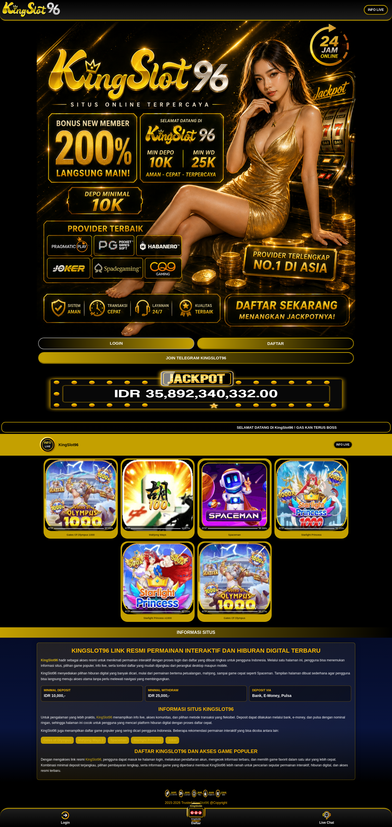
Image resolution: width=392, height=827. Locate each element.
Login (65, 818)
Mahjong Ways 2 (91, 740)
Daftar (196, 818)
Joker (172, 740)
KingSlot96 (104, 717)
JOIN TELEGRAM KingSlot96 (196, 358)
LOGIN (116, 343)
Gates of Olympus (57, 740)
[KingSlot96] (31, 10)
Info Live (343, 444)
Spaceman (118, 740)
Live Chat (326, 818)
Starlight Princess (147, 740)
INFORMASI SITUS (196, 632)
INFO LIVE (376, 10)
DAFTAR (275, 343)
